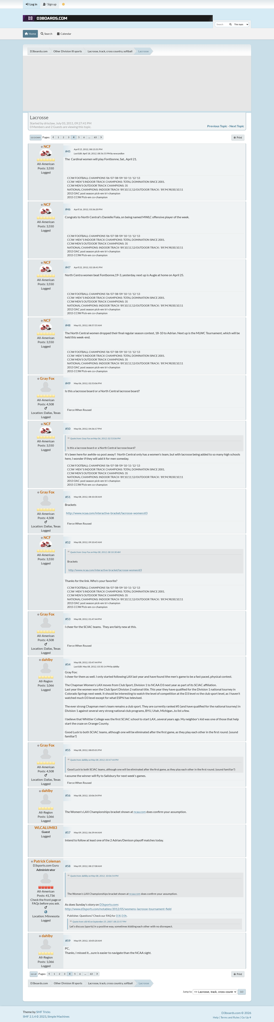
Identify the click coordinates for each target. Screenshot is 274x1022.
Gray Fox (47, 378)
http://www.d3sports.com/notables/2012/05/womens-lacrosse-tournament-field (118, 909)
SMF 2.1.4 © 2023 (34, 1016)
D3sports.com (109, 904)
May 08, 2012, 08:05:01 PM (88, 750)
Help (216, 1017)
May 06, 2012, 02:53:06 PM (88, 383)
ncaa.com (140, 812)
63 (95, 137)
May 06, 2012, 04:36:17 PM (88, 428)
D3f (118, 915)
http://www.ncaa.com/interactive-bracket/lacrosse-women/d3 (106, 513)
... (89, 137)
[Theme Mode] (63, 4)
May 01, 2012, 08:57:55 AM (88, 325)
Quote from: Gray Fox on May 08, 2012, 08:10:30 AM (95, 552)
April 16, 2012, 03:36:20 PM (88, 209)
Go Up (34, 974)
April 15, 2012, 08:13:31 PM (88, 149)
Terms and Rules (230, 1017)
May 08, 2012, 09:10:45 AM (88, 542)
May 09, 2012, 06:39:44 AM (88, 832)
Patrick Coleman (47, 861)
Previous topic (217, 126)
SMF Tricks (43, 1012)
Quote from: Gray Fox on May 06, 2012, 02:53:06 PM (95, 438)
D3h (124, 915)
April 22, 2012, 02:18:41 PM (88, 267)
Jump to (187, 991)
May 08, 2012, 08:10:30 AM (88, 497)
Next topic (236, 126)
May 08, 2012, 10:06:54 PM (88, 795)
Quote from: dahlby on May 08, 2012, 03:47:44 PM (94, 759)
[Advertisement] (137, 84)
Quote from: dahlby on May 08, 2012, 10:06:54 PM (94, 875)
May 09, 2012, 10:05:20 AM (88, 940)
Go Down (36, 137)
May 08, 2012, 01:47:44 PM (88, 619)
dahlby (47, 659)
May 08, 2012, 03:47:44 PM (88, 662)
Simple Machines (58, 1016)
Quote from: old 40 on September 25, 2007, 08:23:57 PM (99, 921)
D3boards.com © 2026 (236, 1013)
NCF (47, 146)
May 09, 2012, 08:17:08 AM (88, 866)
